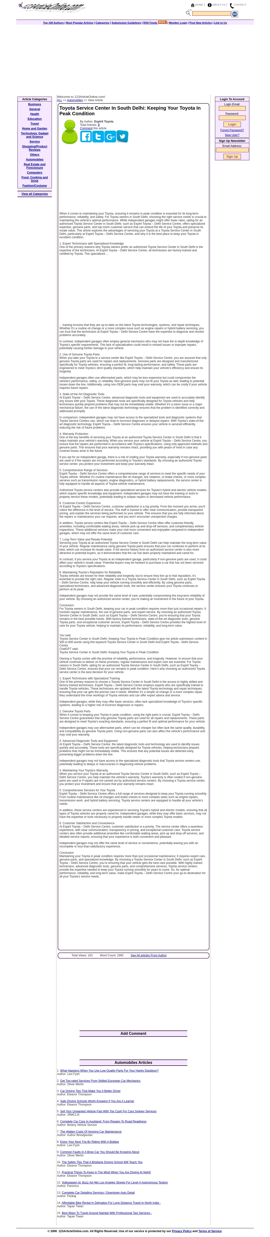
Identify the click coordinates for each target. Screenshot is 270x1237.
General (34, 109)
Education (35, 119)
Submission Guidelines (126, 22)
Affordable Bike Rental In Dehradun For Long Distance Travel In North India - (111, 1203)
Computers (34, 172)
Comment (86, 128)
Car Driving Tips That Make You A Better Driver (90, 1091)
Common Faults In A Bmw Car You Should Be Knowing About (99, 1152)
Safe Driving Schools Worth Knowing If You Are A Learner (97, 1101)
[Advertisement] (135, 58)
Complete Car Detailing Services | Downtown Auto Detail (98, 1192)
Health (34, 114)
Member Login (178, 22)
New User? (232, 135)
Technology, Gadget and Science (34, 135)
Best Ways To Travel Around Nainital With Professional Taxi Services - (107, 1213)
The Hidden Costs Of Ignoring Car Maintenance (90, 1131)
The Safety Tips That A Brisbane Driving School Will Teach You (102, 1162)
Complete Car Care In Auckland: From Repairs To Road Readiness (103, 1121)
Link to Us (220, 22)
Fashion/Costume (35, 185)
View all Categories (35, 194)
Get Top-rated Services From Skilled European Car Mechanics (100, 1081)
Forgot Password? (232, 130)
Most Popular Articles (79, 22)
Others (35, 154)
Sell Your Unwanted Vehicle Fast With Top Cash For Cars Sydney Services (108, 1111)
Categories (102, 22)
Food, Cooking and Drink (35, 179)
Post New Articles (200, 22)
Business (34, 104)
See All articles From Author (149, 955)
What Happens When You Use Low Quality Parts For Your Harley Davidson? (109, 1070)
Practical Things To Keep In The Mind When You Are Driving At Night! (106, 1172)
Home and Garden (34, 128)
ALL (59, 100)
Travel (35, 123)
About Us (219, 4)
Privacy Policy (181, 1231)
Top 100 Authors (53, 22)
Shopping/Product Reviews (34, 148)
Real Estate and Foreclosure (34, 166)
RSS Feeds (155, 22)
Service (35, 141)
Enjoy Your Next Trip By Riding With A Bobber (89, 1142)
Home (199, 4)
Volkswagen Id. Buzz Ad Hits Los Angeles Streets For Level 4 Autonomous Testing (115, 1182)
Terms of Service (210, 1231)
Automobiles (75, 100)
